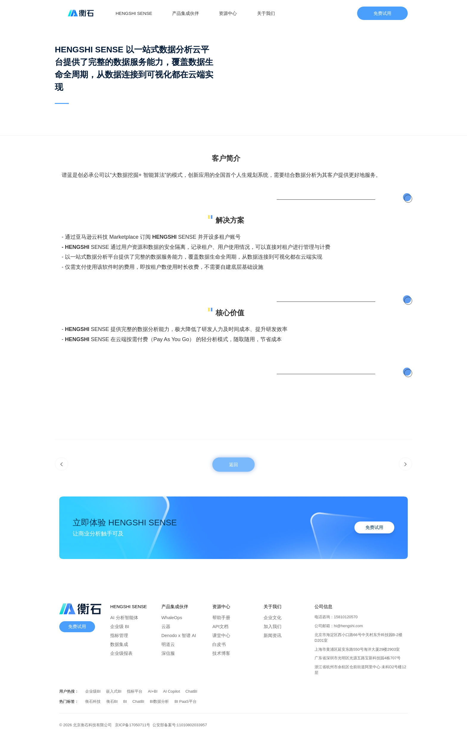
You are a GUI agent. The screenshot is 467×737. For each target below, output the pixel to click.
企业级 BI (119, 626)
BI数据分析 (160, 701)
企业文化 (272, 617)
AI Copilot (172, 691)
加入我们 (272, 626)
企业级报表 (121, 653)
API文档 (220, 626)
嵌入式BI (114, 691)
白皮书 (219, 644)
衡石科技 (93, 701)
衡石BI (112, 701)
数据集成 (119, 644)
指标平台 (135, 691)
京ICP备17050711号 (133, 725)
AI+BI (153, 691)
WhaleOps (171, 617)
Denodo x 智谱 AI (178, 635)
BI (125, 701)
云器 (165, 626)
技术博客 (221, 653)
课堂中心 (221, 635)
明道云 (168, 644)
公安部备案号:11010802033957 (179, 725)
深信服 (168, 653)
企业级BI (93, 691)
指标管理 (119, 635)
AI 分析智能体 (124, 617)
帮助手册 (221, 617)
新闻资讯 (272, 635)
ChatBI (191, 691)
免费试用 (382, 13)
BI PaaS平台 (186, 701)
